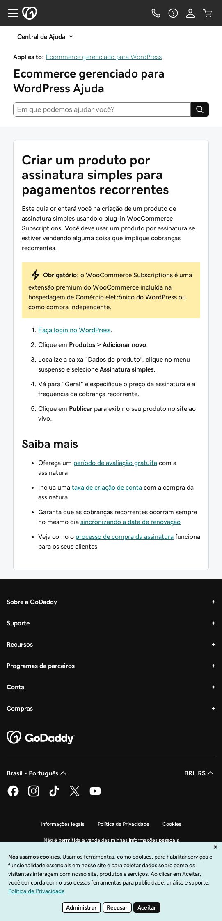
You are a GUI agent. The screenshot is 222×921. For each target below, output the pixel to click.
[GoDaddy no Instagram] (33, 795)
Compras (20, 708)
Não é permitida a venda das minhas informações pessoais (111, 840)
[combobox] (102, 109)
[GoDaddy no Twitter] (74, 795)
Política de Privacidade (123, 824)
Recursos (20, 644)
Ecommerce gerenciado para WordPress (104, 56)
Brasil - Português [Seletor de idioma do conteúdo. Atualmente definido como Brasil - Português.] (37, 773)
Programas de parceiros (41, 665)
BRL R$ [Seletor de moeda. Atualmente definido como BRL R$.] (199, 773)
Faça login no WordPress (74, 329)
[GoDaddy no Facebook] (13, 795)
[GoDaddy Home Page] (41, 738)
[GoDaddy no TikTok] (54, 795)
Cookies (171, 824)
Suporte (18, 623)
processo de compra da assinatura (125, 536)
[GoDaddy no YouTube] (95, 795)
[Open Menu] (10, 13)
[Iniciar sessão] (190, 13)
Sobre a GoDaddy (32, 601)
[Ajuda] (173, 13)
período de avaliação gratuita (115, 462)
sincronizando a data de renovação (130, 521)
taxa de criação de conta (107, 487)
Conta (15, 687)
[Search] (200, 109)
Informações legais (63, 824)
